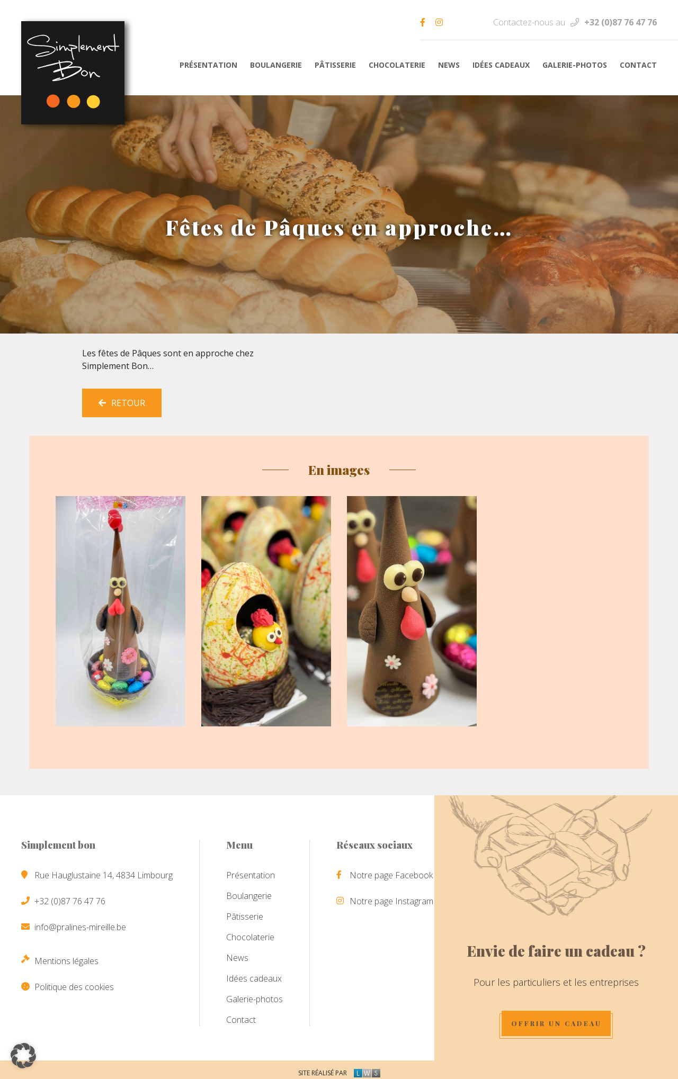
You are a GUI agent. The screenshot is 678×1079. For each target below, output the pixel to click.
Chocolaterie (397, 65)
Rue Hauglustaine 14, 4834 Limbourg (103, 871)
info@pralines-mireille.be (80, 923)
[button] (23, 1055)
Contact (638, 65)
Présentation (208, 65)
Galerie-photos (574, 65)
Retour (122, 398)
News (449, 65)
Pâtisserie (335, 65)
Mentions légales (66, 957)
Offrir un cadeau (565, 1018)
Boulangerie (276, 65)
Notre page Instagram (391, 897)
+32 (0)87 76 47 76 (620, 22)
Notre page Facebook (391, 871)
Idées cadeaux (501, 65)
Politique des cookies (74, 982)
